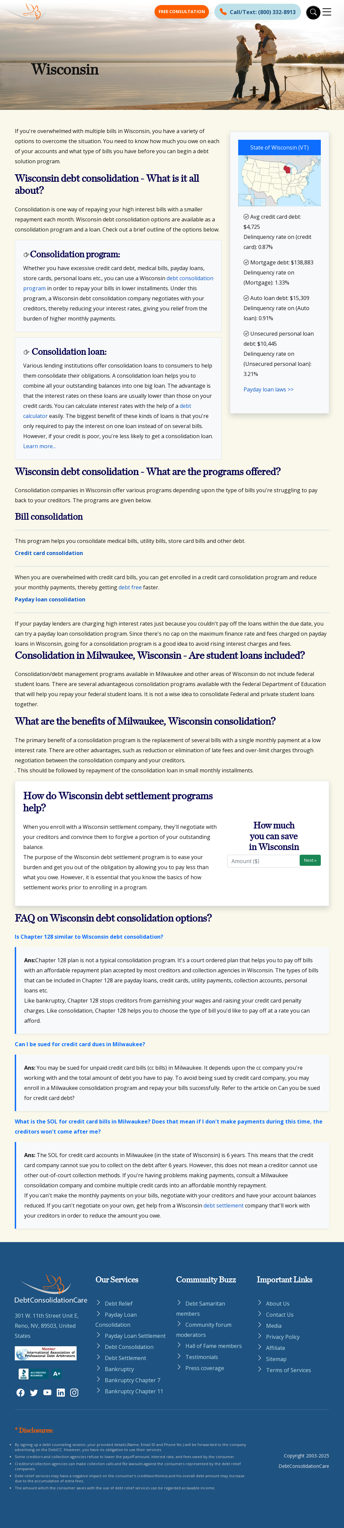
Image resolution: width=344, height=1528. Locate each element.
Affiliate (275, 1348)
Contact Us (280, 1314)
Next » (310, 860)
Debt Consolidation (129, 1347)
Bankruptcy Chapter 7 (132, 1380)
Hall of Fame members (213, 1346)
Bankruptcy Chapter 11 (134, 1391)
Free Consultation (182, 11)
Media (274, 1325)
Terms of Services (288, 1370)
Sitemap (276, 1359)
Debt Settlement (125, 1358)
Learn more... (39, 446)
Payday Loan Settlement (135, 1336)
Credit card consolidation (49, 553)
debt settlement (224, 1205)
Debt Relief (119, 1303)
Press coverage (204, 1368)
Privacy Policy (283, 1337)
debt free (130, 587)
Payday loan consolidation (50, 599)
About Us (278, 1303)
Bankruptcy (119, 1369)
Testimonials (201, 1357)
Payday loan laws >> (269, 389)
